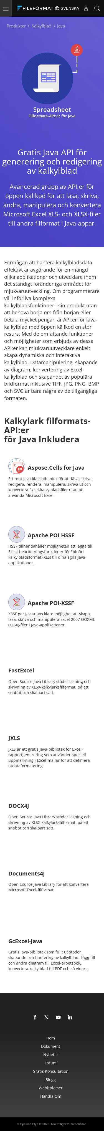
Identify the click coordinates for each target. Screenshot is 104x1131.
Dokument (50, 1046)
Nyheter (50, 1054)
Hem (50, 1038)
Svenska (67, 8)
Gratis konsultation (51, 1071)
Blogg (50, 1079)
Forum (51, 1063)
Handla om (50, 1096)
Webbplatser (51, 1087)
